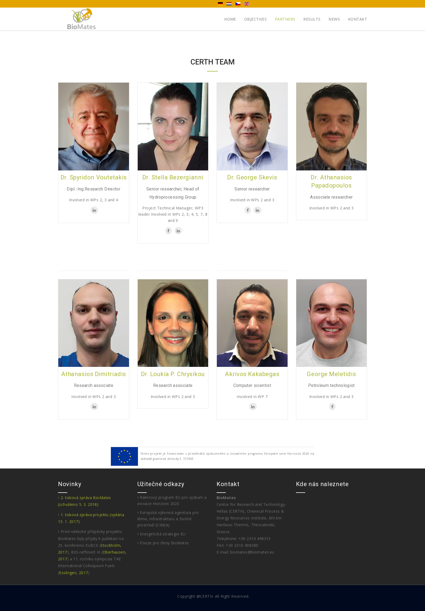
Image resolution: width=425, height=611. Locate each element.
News (334, 19)
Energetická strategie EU (161, 533)
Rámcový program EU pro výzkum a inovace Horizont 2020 (172, 500)
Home (230, 19)
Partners (285, 19)
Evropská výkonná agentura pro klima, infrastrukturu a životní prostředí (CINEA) (168, 519)
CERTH (206, 596)
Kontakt (357, 19)
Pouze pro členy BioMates (163, 542)
